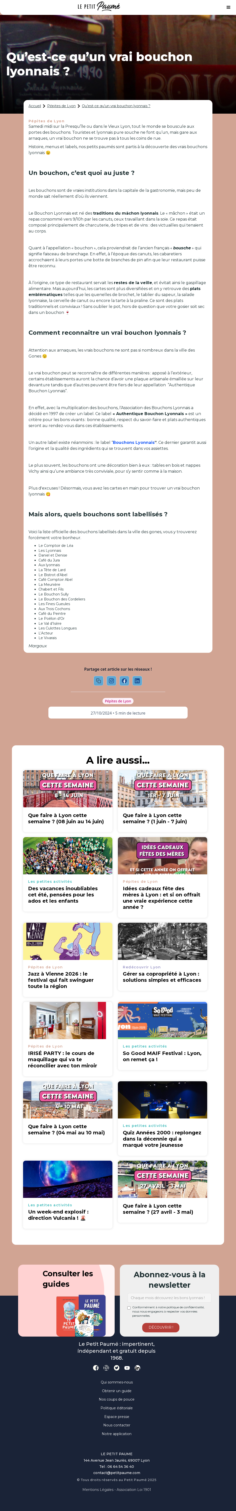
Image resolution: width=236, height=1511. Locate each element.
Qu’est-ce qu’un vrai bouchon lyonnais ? (116, 106)
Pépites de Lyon (61, 106)
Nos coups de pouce (117, 1399)
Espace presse (116, 1416)
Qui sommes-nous (117, 1382)
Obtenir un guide (117, 1391)
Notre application (117, 1434)
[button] (228, 7)
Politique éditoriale (117, 1408)
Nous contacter (116, 1425)
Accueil (35, 106)
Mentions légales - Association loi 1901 (116, 1489)
